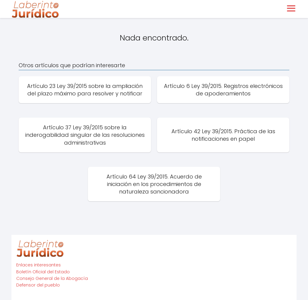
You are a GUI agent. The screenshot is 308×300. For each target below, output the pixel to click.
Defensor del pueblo (38, 285)
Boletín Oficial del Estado (43, 272)
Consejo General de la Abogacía (52, 278)
